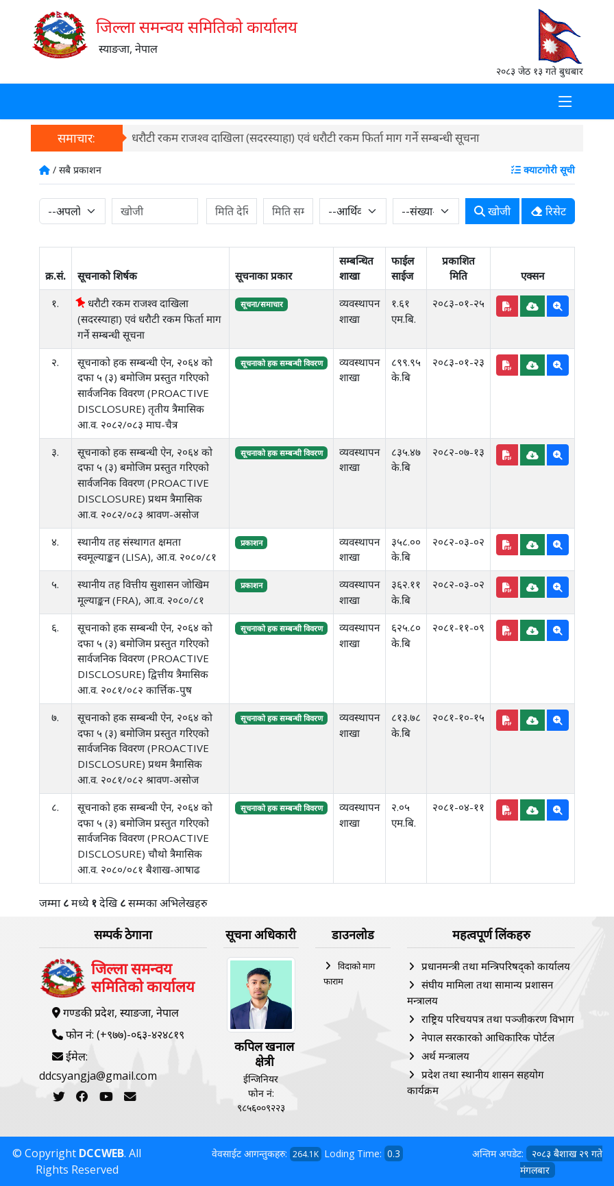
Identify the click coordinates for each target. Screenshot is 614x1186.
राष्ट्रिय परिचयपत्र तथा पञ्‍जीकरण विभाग (497, 1019)
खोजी (492, 211)
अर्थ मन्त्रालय (445, 1056)
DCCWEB (101, 1153)
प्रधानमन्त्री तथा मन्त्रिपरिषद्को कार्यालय (495, 966)
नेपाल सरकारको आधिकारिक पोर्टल (487, 1037)
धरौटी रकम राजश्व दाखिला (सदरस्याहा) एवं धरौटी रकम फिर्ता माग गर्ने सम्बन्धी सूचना (305, 137)
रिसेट (548, 211)
